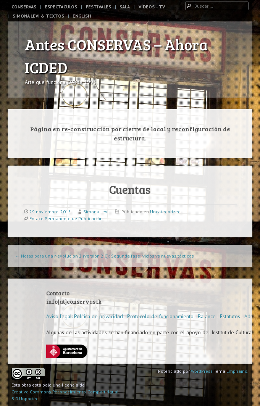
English (82, 16)
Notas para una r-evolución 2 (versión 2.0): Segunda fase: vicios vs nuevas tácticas (104, 256)
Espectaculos (61, 7)
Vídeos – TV (152, 7)
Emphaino (236, 371)
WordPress (202, 371)
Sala (125, 7)
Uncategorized (165, 211)
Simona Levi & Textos (38, 16)
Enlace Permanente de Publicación (66, 218)
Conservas (23, 7)
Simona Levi (95, 211)
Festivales (98, 7)
